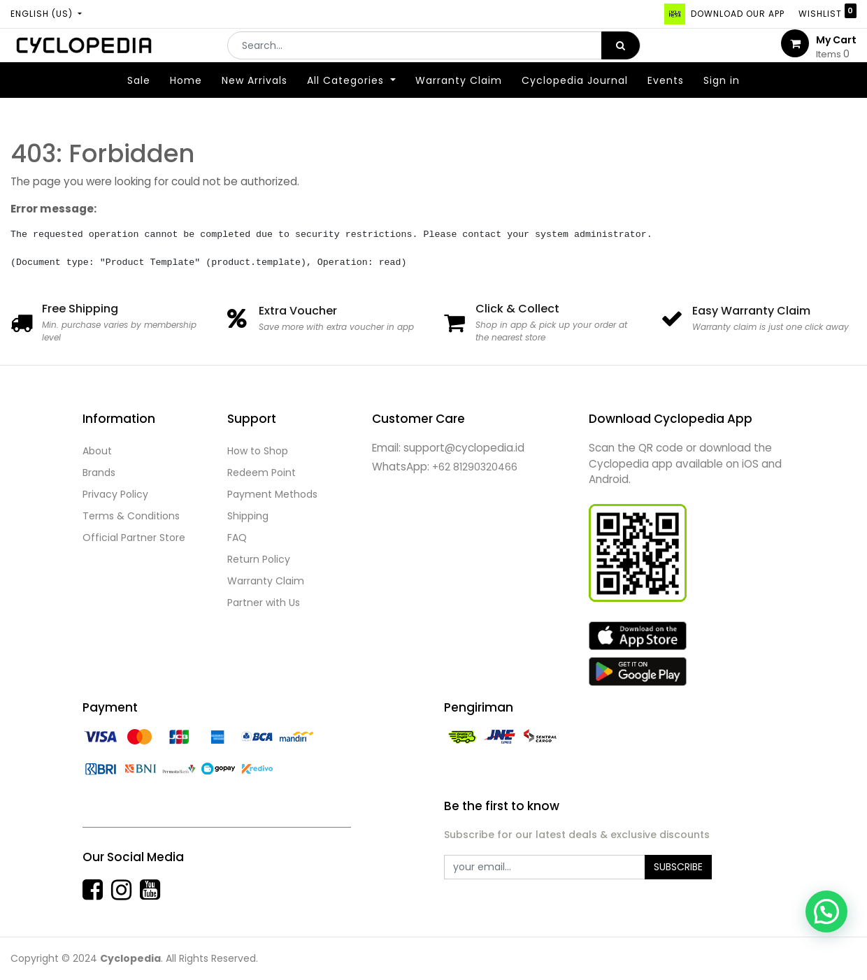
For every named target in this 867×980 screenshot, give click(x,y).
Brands (99, 473)
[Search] (620, 55)
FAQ (237, 538)
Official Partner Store (134, 538)
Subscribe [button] (678, 867)
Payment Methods (272, 494)
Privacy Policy (115, 494)
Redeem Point (261, 473)
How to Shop (257, 451)
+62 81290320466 (474, 467)
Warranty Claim (265, 581)
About (97, 451)
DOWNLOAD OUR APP (736, 14)
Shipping (247, 516)
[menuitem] (139, 100)
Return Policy (258, 559)
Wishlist (827, 11)
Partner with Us (263, 603)
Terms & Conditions (131, 516)
